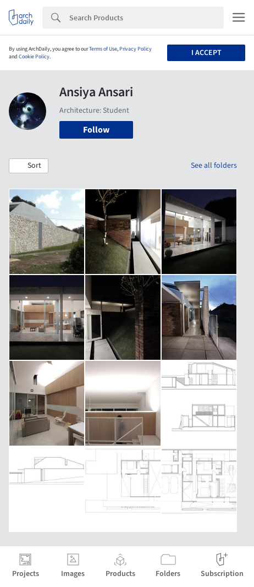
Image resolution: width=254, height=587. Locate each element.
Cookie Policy (34, 57)
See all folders (214, 165)
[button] (28, 166)
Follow (96, 130)
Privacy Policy (135, 49)
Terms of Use (103, 49)
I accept (206, 52)
